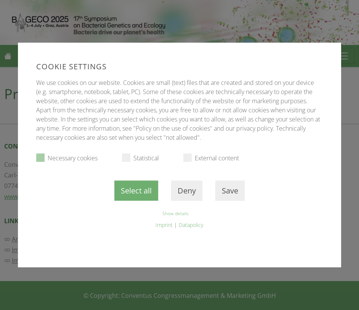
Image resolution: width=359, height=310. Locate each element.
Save (230, 190)
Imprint (164, 225)
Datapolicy (191, 225)
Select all (136, 190)
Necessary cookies (67, 157)
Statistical (140, 157)
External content (211, 157)
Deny (187, 190)
